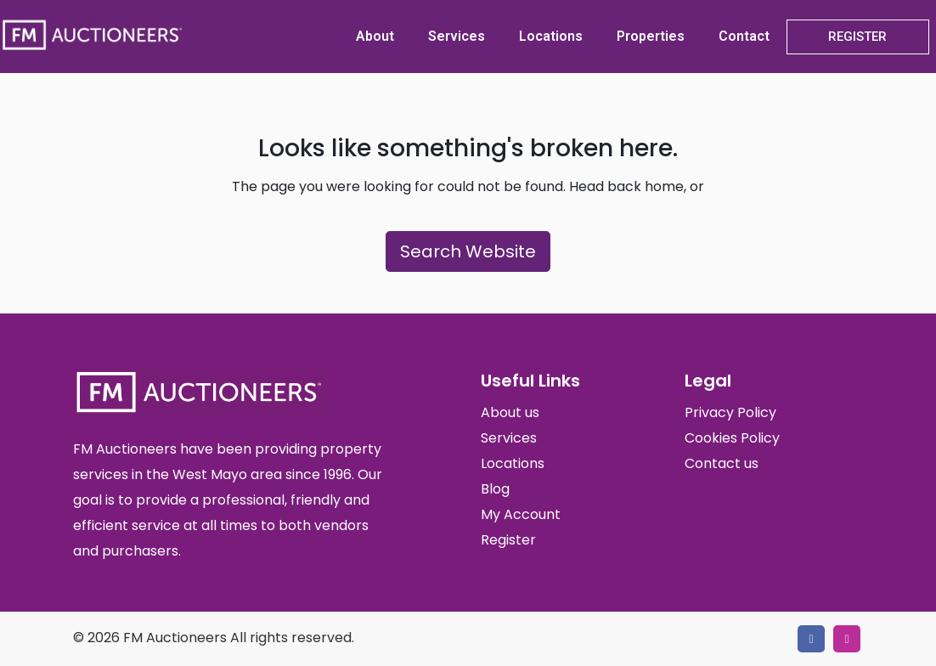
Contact (744, 36)
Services (456, 36)
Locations (551, 36)
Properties (651, 36)
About (375, 36)
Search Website (468, 251)
